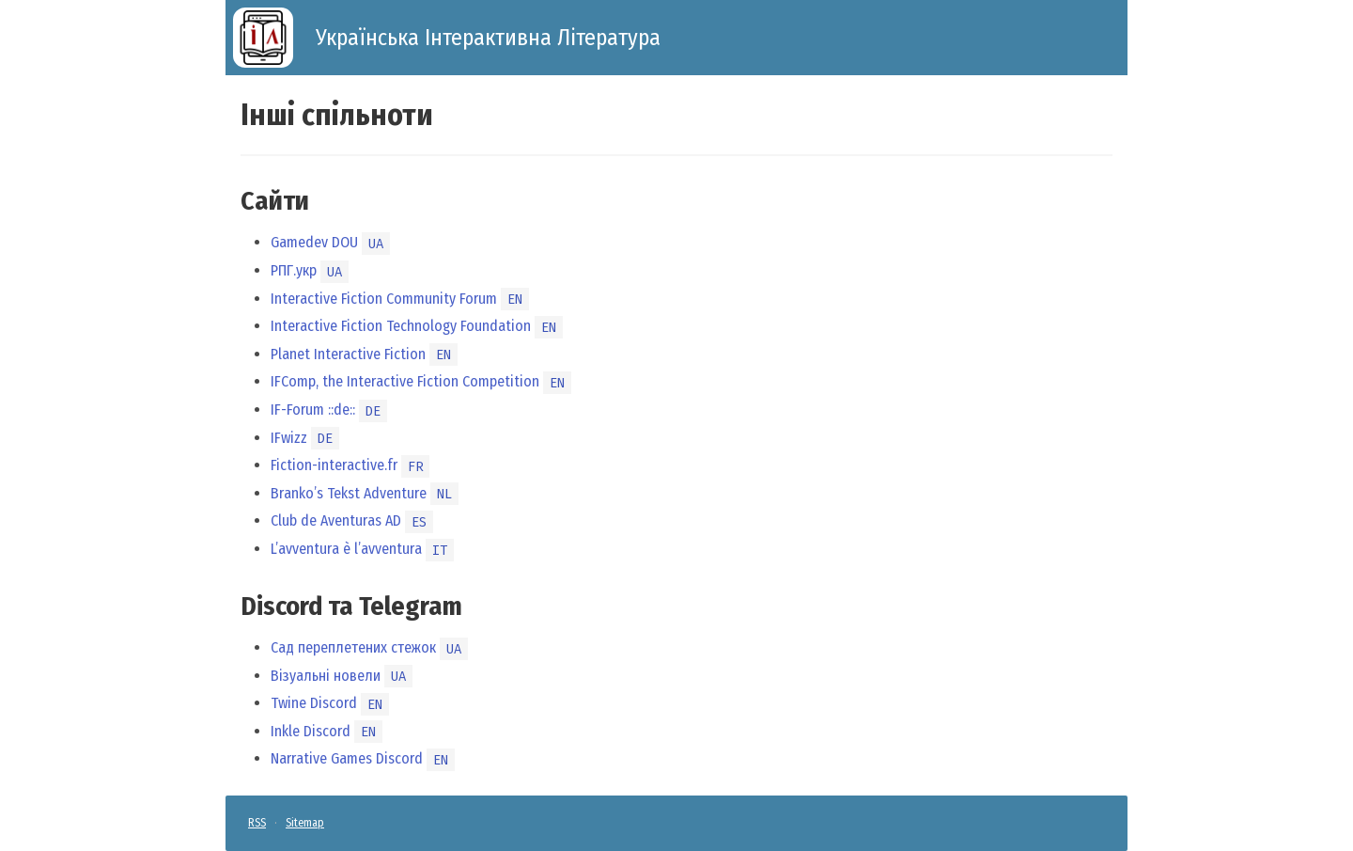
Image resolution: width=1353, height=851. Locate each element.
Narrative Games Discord (347, 758)
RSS (257, 822)
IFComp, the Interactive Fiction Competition (405, 381)
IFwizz (289, 438)
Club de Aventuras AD (336, 520)
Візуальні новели (326, 676)
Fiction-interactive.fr (334, 465)
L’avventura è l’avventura (346, 549)
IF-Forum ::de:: (313, 409)
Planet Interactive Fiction (348, 354)
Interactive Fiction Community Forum (384, 298)
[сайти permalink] (231, 201)
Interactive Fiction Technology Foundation (401, 326)
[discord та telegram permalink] (231, 606)
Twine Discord (314, 703)
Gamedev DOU (314, 242)
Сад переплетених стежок (353, 647)
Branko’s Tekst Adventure (349, 493)
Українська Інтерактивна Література (488, 37)
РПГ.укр (294, 270)
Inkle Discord (310, 731)
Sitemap (305, 822)
